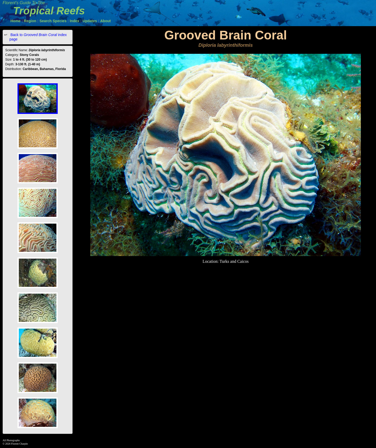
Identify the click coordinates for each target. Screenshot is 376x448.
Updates (90, 21)
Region (30, 21)
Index (74, 21)
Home (15, 21)
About (105, 21)
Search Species (53, 21)
